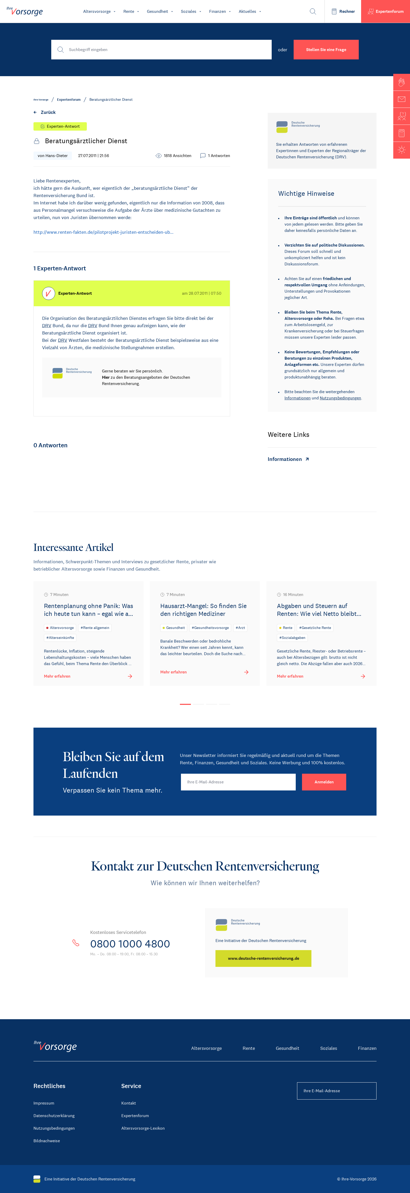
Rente (249, 1048)
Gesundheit (287, 1048)
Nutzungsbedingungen (340, 397)
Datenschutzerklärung (54, 1115)
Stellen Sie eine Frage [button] (326, 49)
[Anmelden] (324, 781)
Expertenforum (135, 1115)
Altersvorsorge (206, 1048)
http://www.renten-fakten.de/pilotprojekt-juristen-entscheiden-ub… (103, 232)
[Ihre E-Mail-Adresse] (238, 781)
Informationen (297, 397)
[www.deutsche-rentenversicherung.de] (263, 958)
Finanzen (367, 1048)
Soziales (328, 1048)
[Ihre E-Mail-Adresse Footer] (337, 1090)
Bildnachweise (46, 1140)
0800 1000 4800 (130, 943)
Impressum (43, 1102)
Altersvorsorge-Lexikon (143, 1127)
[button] (401, 82)
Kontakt (128, 1102)
